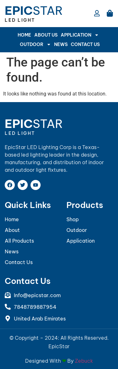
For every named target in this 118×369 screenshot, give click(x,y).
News (61, 44)
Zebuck (84, 361)
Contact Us (85, 44)
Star (34, 10)
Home (24, 35)
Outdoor (35, 44)
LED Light (20, 20)
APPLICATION (80, 35)
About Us (46, 35)
